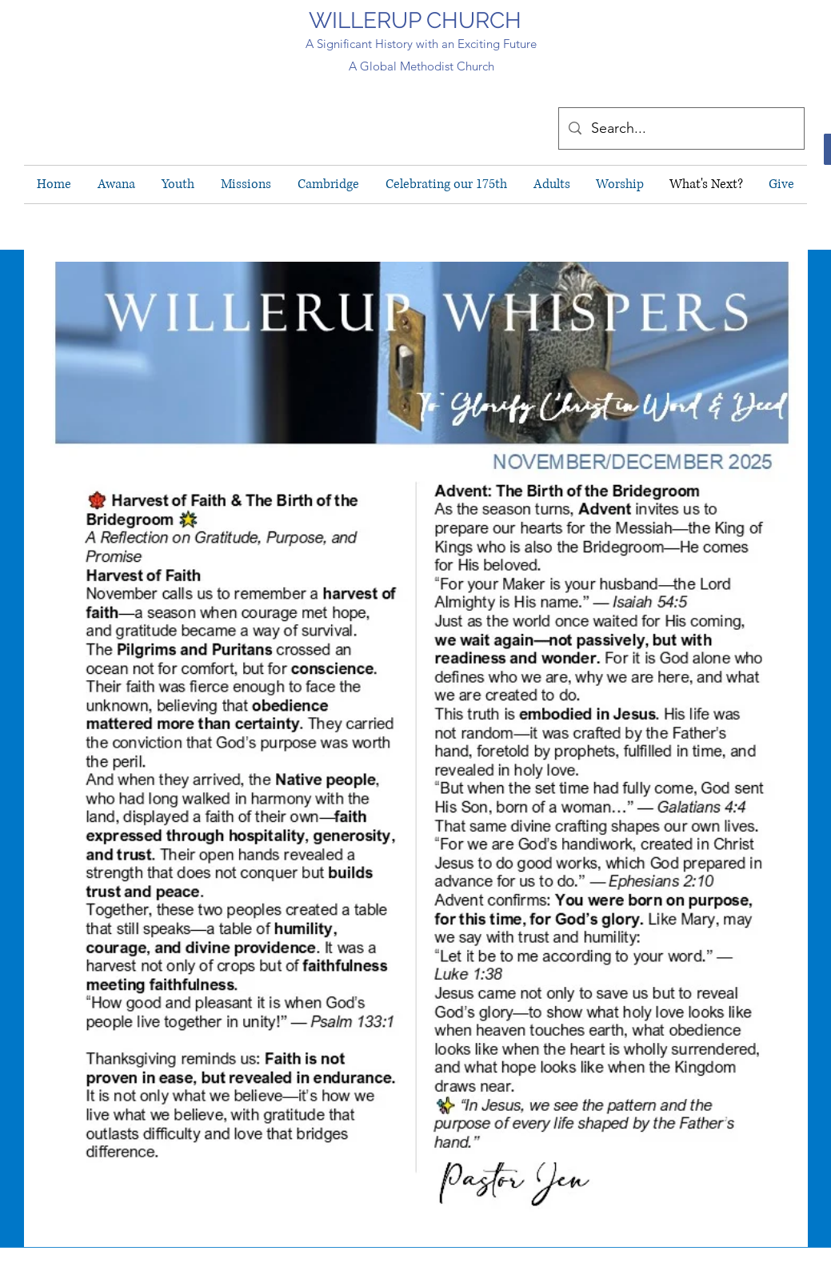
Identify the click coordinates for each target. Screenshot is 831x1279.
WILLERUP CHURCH (415, 20)
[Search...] (680, 128)
